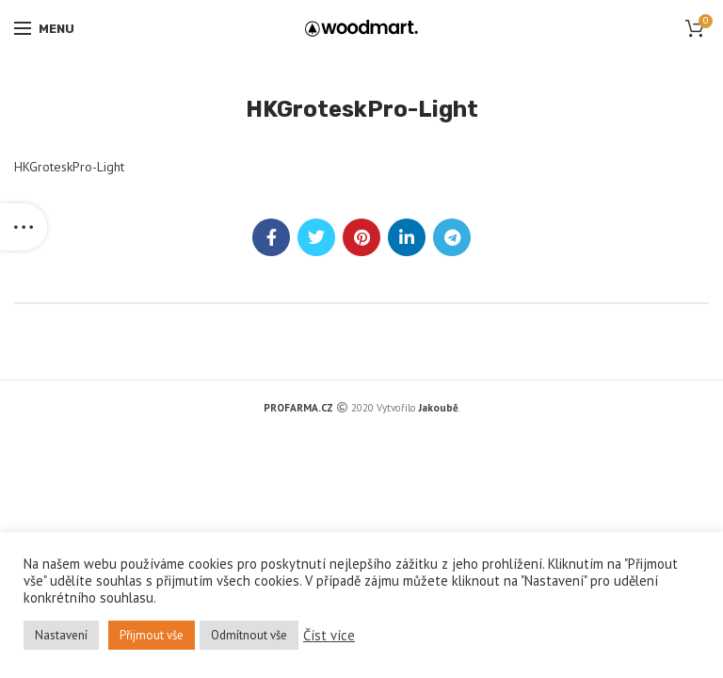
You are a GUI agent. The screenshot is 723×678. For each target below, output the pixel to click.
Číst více (329, 635)
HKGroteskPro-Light (69, 166)
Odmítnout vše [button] (249, 635)
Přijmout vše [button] (152, 635)
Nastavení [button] (61, 635)
